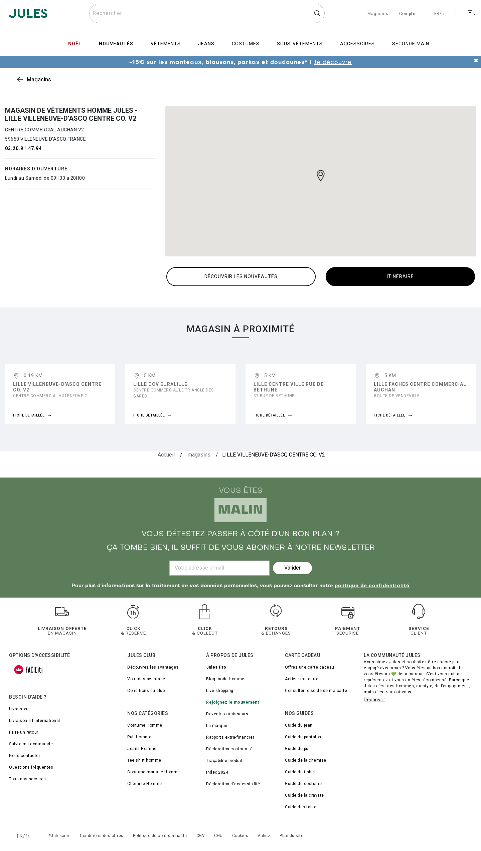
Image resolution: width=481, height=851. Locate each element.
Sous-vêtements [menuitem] (300, 43)
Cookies (240, 835)
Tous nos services (27, 779)
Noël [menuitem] (75, 43)
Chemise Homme (144, 783)
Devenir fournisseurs (227, 714)
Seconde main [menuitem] (410, 43)
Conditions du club (146, 690)
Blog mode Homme (225, 679)
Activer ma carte (301, 679)
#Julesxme (59, 835)
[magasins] (199, 455)
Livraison (18, 709)
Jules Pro (216, 667)
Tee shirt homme (144, 760)
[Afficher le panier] (471, 12)
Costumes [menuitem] (246, 43)
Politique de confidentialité (160, 835)
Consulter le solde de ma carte (316, 690)
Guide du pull (298, 748)
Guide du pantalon (303, 737)
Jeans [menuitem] (206, 43)
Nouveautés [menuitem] (116, 43)
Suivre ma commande (31, 744)
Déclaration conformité (229, 749)
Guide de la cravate (304, 795)
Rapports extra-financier (230, 737)
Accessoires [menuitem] (357, 43)
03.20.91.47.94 (23, 148)
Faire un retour (23, 732)
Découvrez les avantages (153, 667)
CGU (218, 835)
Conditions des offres (102, 835)
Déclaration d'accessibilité (233, 784)
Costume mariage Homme (153, 772)
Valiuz (264, 835)
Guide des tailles (302, 807)
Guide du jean (299, 725)
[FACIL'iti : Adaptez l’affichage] (28, 670)
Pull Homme (139, 737)
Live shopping (219, 690)
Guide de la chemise (305, 760)
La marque (216, 725)
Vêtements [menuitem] (166, 43)
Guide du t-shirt (300, 772)
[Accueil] (166, 455)
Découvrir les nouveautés (241, 276)
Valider (292, 568)
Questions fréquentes (31, 767)
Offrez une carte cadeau (309, 667)
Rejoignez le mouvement (232, 702)
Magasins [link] (39, 79)
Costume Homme (144, 725)
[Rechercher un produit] (207, 13)
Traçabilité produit (224, 760)
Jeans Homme (142, 748)
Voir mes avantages (147, 679)
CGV (200, 835)
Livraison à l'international (34, 720)
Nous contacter (24, 755)
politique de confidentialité (372, 586)
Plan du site (291, 835)
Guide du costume (303, 783)
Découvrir (374, 699)
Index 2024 (217, 772)
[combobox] (207, 13)
